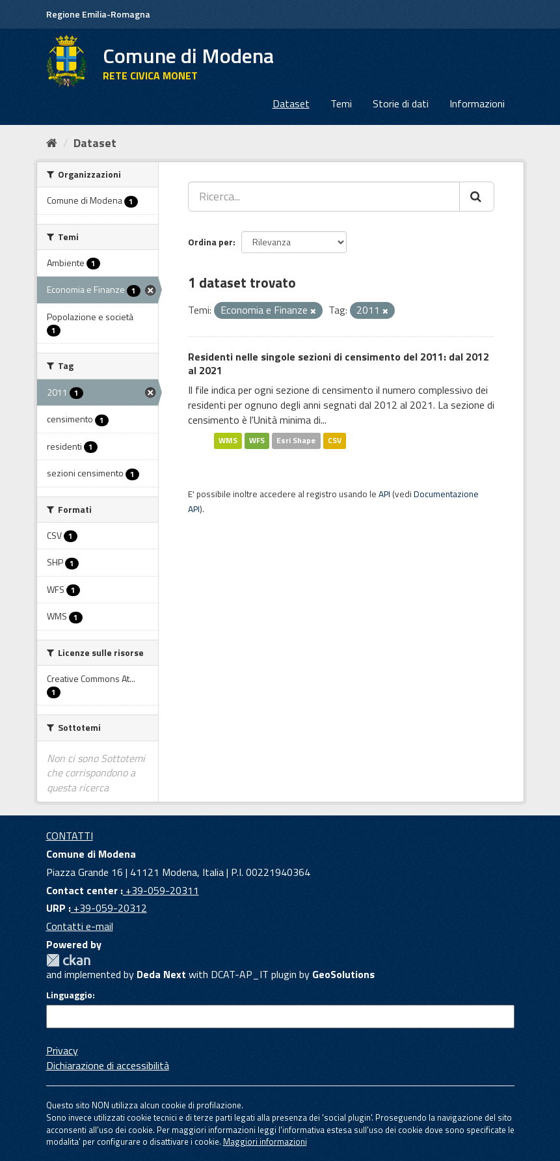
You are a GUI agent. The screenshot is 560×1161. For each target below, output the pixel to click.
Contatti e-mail (79, 926)
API (384, 493)
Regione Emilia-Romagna (98, 14)
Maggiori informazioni (265, 1141)
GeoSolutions (343, 974)
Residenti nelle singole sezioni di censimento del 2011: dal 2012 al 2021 (338, 363)
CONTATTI (69, 835)
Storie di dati (401, 103)
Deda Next (161, 974)
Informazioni (477, 103)
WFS (257, 441)
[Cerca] (476, 197)
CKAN (68, 960)
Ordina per (210, 242)
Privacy (62, 1050)
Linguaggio (69, 995)
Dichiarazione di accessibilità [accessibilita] (107, 1065)
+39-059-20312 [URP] (109, 908)
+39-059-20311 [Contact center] (161, 890)
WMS (228, 441)
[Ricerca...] (324, 197)
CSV (334, 441)
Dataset (291, 103)
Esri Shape (295, 441)
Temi (341, 103)
